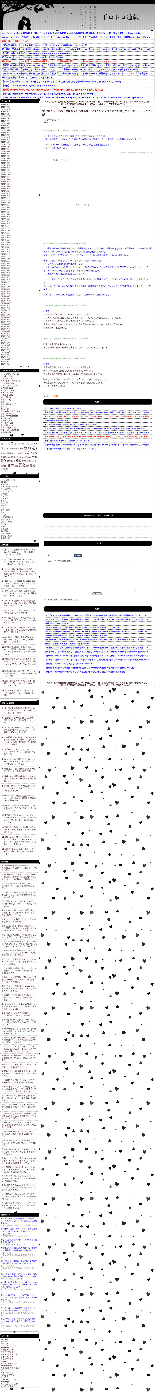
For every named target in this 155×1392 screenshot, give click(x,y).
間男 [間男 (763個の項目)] (27, 466)
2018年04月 (5, 329)
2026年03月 (5, 107)
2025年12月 (5, 114)
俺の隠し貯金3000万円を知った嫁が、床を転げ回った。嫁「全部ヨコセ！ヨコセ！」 (20, 720)
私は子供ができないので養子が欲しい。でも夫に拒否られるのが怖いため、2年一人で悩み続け (19, 867)
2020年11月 (5, 256)
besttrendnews (7, 1366)
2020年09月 (5, 261)
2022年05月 (5, 214)
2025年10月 (5, 119)
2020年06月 (5, 268)
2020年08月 (5, 263)
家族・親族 (5, 404)
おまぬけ (4, 379)
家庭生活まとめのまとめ (11, 1368)
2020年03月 (5, 275)
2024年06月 (5, 156)
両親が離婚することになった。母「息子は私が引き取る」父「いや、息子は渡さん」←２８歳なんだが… (19, 1031)
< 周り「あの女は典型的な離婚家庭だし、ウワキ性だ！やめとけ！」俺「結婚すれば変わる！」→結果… (70, 103)
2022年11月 (5, 200)
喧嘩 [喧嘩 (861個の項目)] (12, 453)
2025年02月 (5, 137)
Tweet (46, 123)
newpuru (4, 1343)
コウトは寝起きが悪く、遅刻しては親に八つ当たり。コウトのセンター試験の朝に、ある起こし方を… (20, 593)
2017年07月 (5, 350)
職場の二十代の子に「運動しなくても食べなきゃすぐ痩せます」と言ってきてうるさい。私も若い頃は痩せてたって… (19, 1160)
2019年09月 (5, 289)
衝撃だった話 (6, 430)
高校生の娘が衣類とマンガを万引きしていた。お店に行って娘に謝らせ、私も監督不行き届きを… (19, 1151)
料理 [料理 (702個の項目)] (29, 457)
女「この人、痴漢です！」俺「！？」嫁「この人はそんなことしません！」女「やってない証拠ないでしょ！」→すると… (19, 1048)
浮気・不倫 (5, 428)
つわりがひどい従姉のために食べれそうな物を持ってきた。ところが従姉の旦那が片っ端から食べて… (20, 629)
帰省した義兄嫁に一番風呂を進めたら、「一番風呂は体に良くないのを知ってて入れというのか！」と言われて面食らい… (19, 928)
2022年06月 (5, 212)
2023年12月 (5, 170)
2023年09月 (5, 177)
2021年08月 (5, 235)
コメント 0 (61, 120)
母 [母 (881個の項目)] (14, 461)
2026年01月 (5, 112)
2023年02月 (5, 193)
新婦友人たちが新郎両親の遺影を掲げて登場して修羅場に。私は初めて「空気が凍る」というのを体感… (20, 583)
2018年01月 (5, 336)
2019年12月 (5, 282)
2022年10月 (5, 203)
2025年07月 (5, 126)
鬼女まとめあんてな (9, 1363)
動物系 (3, 400)
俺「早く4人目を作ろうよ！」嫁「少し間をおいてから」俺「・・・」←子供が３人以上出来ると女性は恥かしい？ (19, 1284)
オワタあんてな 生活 (9, 1384)
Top (2, 2)
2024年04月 (5, 161)
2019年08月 (5, 291)
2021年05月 (5, 242)
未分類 (3, 418)
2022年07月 (5, 210)
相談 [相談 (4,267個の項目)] (19, 460)
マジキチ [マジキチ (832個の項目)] (12, 449)
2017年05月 (5, 355)
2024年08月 (5, 151)
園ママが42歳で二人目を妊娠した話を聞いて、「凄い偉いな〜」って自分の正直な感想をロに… (19, 1098)
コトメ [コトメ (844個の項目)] (23, 444)
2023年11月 (5, 172)
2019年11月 (5, 284)
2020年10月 (5, 259)
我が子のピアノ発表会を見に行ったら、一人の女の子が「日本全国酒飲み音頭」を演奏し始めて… (20, 798)
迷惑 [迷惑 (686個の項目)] (16, 466)
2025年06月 (5, 128)
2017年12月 (5, 338)
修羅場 (3, 395)
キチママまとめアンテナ (11, 1354)
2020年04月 (5, 273)
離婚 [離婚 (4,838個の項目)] (33, 465)
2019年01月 (5, 308)
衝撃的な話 (5, 432)
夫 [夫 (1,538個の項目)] (16, 453)
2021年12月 (5, 226)
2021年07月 (5, 238)
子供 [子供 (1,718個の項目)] (32, 453)
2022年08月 (5, 207)
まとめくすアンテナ (9, 1386)
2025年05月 (5, 130)
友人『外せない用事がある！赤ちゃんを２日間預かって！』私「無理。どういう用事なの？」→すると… (20, 561)
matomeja (5, 1382)
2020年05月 (5, 270)
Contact (14, 2)
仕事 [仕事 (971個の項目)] (22, 449)
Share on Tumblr (78, 555)
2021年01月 (5, 252)
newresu (4, 1339)
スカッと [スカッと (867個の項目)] (30, 444)
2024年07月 (5, 154)
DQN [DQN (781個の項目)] (2, 444)
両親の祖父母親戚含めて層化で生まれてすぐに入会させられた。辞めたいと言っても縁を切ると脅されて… (19, 1187)
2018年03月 (5, 331)
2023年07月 (5, 182)
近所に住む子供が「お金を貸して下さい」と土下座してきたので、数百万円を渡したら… (20, 829)
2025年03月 (5, 135)
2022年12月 (5, 198)
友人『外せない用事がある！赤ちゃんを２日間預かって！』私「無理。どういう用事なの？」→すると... (84, 532)
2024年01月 (5, 168)
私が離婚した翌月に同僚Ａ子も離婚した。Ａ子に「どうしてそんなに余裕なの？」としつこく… (19, 639)
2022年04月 (5, 217)
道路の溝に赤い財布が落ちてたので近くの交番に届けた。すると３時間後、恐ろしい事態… (20, 673)
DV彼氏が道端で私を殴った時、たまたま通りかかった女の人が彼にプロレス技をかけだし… (20, 807)
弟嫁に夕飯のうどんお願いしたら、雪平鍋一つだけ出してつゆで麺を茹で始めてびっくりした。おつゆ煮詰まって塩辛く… (19, 876)
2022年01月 (5, 224)
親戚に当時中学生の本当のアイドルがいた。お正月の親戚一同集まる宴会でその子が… (20, 778)
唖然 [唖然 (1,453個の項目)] (9, 453)
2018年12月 (5, 310)
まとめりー (5, 1377)
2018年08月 (5, 319)
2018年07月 (5, 322)
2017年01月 (5, 364)
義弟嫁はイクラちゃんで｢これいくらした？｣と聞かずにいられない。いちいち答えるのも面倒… (19, 1124)
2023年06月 (5, 184)
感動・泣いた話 (7, 414)
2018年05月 (5, 326)
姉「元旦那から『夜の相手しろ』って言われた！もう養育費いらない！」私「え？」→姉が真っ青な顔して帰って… (19, 1169)
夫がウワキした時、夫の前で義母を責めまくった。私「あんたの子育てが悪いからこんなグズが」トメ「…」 (20, 603)
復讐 (2, 407)
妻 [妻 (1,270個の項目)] (22, 453)
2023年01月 (5, 196)
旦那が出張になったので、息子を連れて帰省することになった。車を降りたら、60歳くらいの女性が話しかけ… (19, 1115)
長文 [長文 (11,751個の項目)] (22, 465)
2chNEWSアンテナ (8, 1379)
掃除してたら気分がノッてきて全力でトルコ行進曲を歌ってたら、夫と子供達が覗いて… (19, 1107)
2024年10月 (5, 147)
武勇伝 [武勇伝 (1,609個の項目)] (10, 461)
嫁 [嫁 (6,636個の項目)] (28, 453)
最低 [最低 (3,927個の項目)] (3, 460)
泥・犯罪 (4, 425)
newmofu (4, 1341)
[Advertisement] (72, 180)
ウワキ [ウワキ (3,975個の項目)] (12, 443)
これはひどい (6, 383)
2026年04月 (5, 105)
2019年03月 (5, 303)
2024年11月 (5, 144)
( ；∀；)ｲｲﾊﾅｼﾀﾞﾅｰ (8, 374)
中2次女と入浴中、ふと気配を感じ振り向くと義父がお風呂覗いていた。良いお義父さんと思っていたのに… (19, 1006)
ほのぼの (4, 388)
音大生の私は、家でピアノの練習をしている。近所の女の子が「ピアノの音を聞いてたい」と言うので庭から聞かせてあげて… (19, 1089)
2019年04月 (5, 301)
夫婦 (2, 402)
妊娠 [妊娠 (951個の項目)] (19, 453)
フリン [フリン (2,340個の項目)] (4, 448)
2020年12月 (5, 254)
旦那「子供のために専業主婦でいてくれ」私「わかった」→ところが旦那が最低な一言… (19, 885)
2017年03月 (5, 359)
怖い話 (3, 409)
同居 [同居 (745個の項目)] (4, 453)
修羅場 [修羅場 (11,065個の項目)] (29, 448)
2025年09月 (5, 121)
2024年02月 (5, 165)
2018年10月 (5, 315)
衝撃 (56, 396)
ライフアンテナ (7, 1357)
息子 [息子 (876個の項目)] (16, 457)
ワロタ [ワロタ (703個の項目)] (17, 448)
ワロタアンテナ (7, 1359)
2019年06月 (5, 296)
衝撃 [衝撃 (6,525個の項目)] (11, 465)
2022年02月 (5, 221)
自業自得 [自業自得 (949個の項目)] (4, 466)
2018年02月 (5, 333)
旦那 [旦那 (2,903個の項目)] (34, 456)
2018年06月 (5, 324)
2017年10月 (5, 343)
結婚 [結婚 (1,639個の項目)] (24, 461)
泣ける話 (4, 423)
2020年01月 (5, 280)
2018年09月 (5, 317)
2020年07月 (5, 266)
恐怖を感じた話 (7, 411)
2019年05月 (5, 298)
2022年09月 (5, 205)
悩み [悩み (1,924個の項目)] (21, 457)
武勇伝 (3, 421)
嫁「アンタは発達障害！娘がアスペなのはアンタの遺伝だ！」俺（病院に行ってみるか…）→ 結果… (20, 552)
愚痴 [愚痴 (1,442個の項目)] (26, 457)
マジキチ (4, 390)
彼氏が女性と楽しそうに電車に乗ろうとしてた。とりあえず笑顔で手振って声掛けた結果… (19, 1142)
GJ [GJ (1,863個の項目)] (6, 443)
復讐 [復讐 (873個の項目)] (8, 457)
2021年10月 (5, 231)
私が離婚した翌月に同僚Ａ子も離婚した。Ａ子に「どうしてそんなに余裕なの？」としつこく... (81, 536)
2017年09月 (5, 345)
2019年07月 (5, 294)
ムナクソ (4, 393)
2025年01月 (5, 140)
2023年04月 (5, 189)
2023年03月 (5, 191)
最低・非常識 (6, 416)
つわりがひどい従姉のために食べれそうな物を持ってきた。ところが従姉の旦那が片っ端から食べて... (83, 525)
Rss (7, 2)
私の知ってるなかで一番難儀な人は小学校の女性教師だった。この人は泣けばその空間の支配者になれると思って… (19, 1040)
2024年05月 (5, 158)
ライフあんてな (7, 1372)
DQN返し (4, 376)
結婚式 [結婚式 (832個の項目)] (29, 461)
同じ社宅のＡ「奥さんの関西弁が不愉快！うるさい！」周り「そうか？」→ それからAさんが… (19, 788)
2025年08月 (5, 123)
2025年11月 (5, 116)
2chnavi (4, 1361)
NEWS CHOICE (7, 1375)
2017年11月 (5, 340)
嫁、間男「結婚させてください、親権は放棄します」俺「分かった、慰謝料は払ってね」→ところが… (19, 1231)
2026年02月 (5, 109)
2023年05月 (5, 186)
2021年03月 (5, 247)
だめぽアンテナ (7, 1350)
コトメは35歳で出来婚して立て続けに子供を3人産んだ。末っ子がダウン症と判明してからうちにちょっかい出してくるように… (19, 943)
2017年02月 (5, 362)
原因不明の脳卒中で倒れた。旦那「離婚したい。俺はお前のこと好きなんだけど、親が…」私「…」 (20, 683)
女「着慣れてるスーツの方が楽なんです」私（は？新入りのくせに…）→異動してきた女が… (20, 620)
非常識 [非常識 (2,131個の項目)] (4, 469)
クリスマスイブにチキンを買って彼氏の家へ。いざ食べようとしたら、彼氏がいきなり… (18, 1321)
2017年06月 (5, 352)
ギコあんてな (6, 1370)
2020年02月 (5, 277)
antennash (5, 1348)
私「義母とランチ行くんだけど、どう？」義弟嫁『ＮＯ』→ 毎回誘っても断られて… (19, 693)
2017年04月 (5, 357)
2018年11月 (5, 312)
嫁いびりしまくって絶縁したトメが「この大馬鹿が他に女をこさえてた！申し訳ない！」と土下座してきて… (19, 1205)
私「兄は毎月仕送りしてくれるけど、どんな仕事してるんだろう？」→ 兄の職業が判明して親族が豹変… (19, 729)
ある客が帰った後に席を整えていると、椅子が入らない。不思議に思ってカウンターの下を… (19, 1073)
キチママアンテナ (8, 1352)
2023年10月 (5, 175)
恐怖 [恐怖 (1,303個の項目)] (13, 457)
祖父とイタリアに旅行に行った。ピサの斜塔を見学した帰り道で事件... (71, 528)
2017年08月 (5, 348)
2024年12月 (5, 142)
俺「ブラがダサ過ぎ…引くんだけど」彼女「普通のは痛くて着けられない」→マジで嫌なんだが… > (124, 103)
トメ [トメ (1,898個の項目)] (35, 443)
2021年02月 (5, 249)
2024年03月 (5, 163)
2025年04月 (5, 133)
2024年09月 (5, 149)
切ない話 (4, 397)
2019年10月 (5, 287)
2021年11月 (5, 228)
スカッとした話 (7, 386)
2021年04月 (5, 245)
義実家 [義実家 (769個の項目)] (34, 461)
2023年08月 (5, 179)
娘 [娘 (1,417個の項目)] (25, 453)
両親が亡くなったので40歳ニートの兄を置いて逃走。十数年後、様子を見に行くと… (20, 851)
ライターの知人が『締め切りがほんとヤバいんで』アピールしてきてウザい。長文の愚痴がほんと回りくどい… (19, 952)
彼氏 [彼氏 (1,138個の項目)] (5, 457)
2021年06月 (5, 240)
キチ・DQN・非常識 (9, 381)
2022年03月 (5, 219)
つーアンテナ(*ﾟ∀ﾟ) (8, 1345)
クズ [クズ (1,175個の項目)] (19, 444)
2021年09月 (5, 233)
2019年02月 (5, 305)
